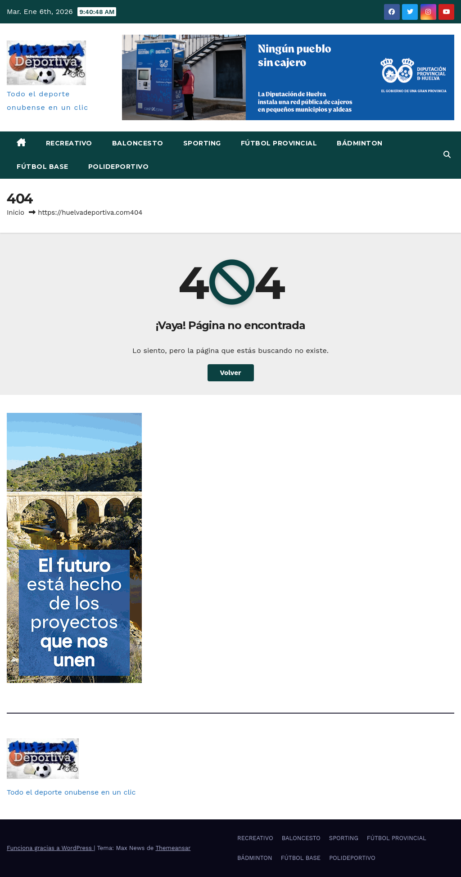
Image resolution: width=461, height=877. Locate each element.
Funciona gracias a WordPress (50, 848)
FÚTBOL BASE (42, 167)
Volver (230, 373)
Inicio (15, 212)
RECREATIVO (69, 143)
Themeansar (172, 848)
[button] (447, 154)
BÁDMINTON (360, 143)
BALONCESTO (137, 143)
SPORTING (202, 143)
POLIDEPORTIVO (118, 167)
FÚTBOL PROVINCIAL (279, 143)
